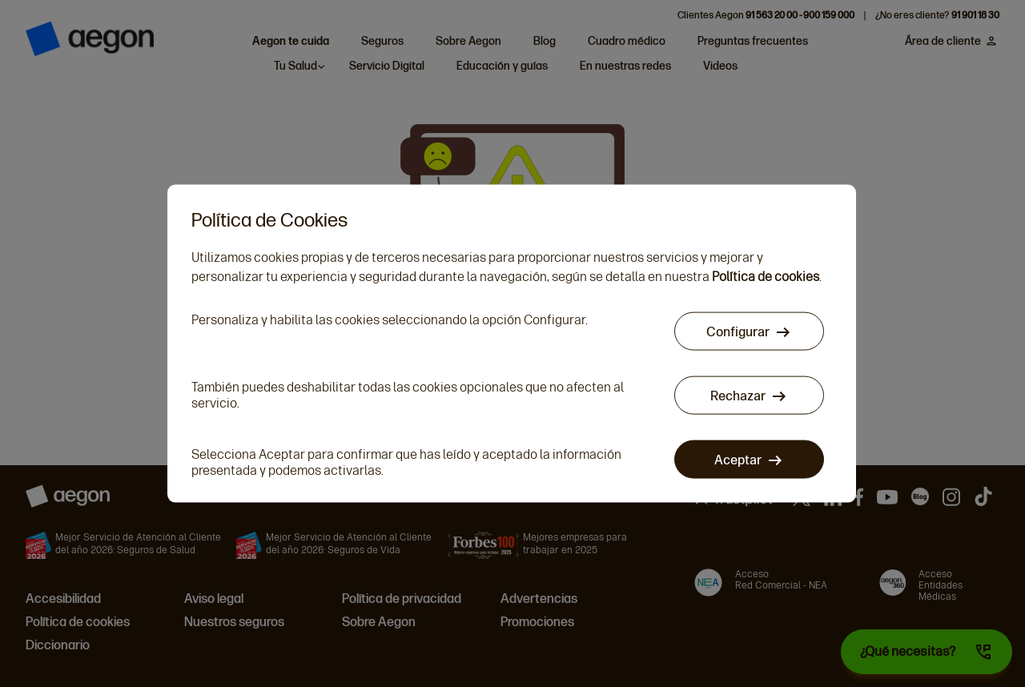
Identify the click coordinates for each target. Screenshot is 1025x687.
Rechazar (738, 395)
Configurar (738, 331)
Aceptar (738, 459)
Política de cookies (765, 275)
